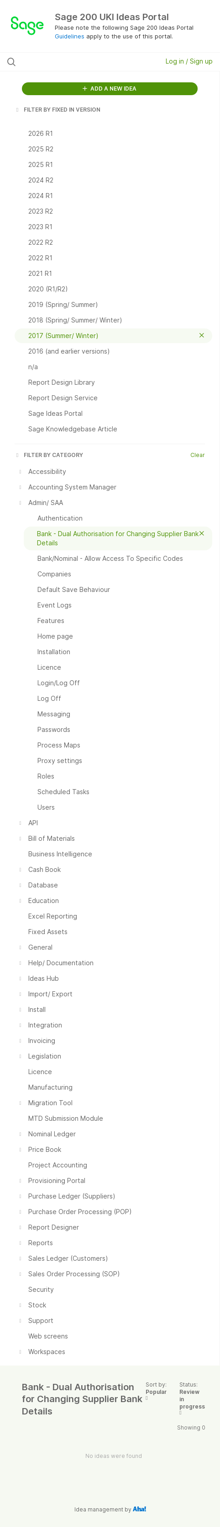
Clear (197, 455)
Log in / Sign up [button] (189, 61)
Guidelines (69, 36)
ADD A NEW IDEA (109, 88)
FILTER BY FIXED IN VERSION (57, 109)
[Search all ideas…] (66, 61)
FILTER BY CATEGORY (49, 455)
